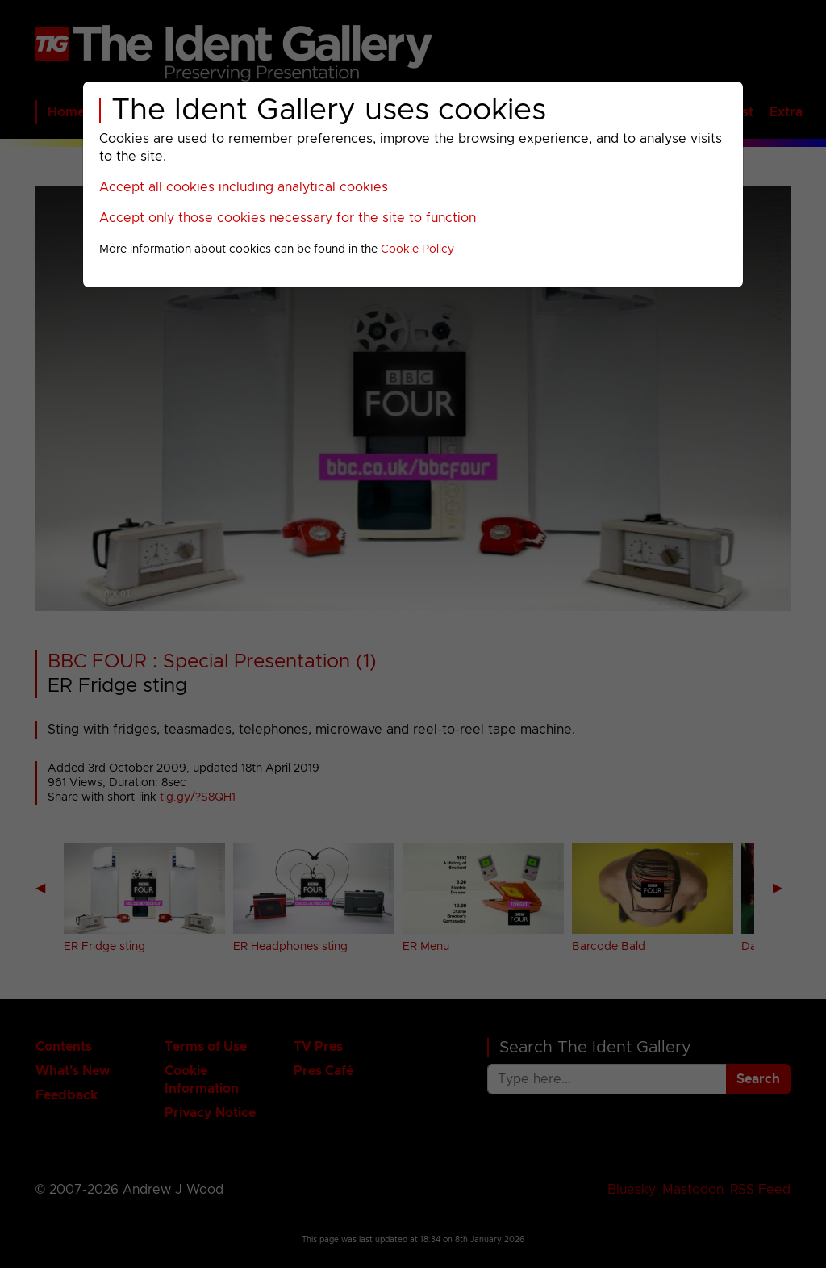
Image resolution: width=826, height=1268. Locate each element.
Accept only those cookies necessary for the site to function (287, 217)
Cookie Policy (417, 249)
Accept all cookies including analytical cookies (243, 187)
